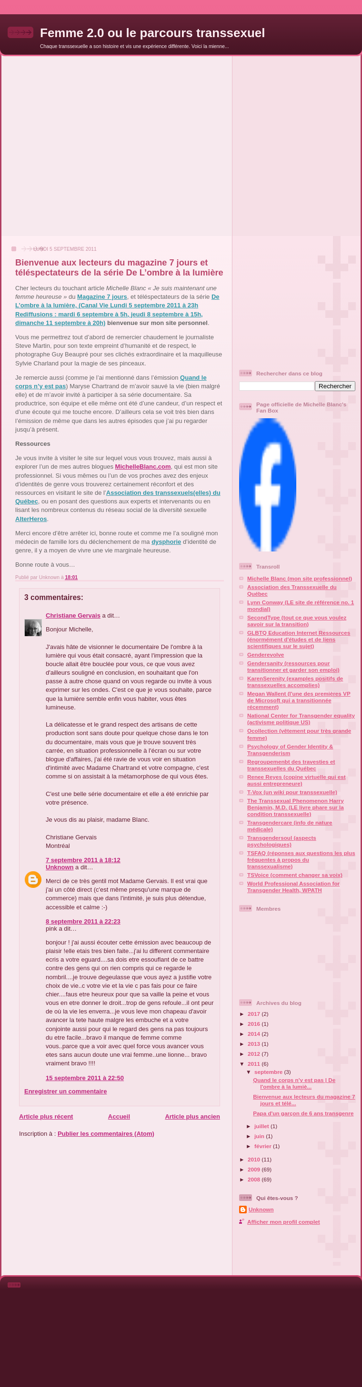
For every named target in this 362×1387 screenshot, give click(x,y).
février (263, 1146)
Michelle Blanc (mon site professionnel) (299, 578)
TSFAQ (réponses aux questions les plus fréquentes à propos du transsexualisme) (301, 859)
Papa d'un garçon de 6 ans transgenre (303, 1113)
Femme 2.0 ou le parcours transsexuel (152, 33)
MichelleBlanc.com (143, 466)
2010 (254, 1159)
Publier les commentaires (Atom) (106, 1133)
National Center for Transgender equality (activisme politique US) (301, 718)
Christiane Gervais (73, 615)
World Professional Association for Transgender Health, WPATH (293, 886)
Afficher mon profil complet (283, 1222)
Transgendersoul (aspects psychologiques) (281, 841)
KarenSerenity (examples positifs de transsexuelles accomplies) (295, 681)
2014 (254, 1034)
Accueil (119, 1116)
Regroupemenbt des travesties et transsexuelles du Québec (291, 764)
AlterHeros (31, 518)
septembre (269, 1072)
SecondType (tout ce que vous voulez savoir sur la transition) (296, 620)
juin (260, 1136)
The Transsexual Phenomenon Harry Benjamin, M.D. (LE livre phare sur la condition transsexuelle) (295, 807)
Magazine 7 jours (102, 296)
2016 (254, 1024)
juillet (262, 1126)
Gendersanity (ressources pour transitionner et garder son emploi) (293, 666)
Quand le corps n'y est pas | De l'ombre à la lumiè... (294, 1083)
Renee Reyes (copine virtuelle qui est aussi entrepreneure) (296, 780)
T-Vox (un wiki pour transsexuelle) (292, 792)
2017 (254, 1014)
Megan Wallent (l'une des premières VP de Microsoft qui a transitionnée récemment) (299, 700)
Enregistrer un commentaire (65, 1091)
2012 (254, 1054)
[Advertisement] (89, 145)
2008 (254, 1179)
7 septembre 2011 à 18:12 (83, 860)
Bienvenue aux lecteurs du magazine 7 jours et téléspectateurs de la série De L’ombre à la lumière (119, 267)
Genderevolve (265, 654)
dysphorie (166, 541)
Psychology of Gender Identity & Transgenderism (290, 749)
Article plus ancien (192, 1116)
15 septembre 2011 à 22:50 (85, 1078)
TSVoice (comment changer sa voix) (294, 875)
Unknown (60, 867)
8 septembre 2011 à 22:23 (83, 921)
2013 (254, 1044)
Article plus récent (46, 1116)
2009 (254, 1169)
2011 (254, 1064)
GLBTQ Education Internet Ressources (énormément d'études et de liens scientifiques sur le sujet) (298, 639)
